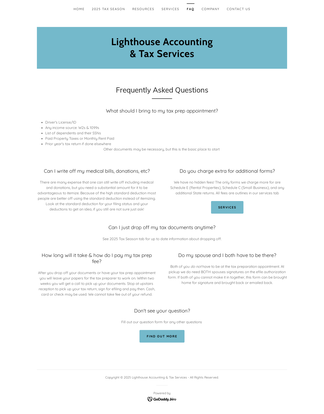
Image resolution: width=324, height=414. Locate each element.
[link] (162, 55)
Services (227, 207)
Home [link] (79, 9)
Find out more (162, 336)
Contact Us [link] (238, 9)
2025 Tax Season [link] (108, 9)
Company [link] (211, 9)
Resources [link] (143, 9)
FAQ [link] (190, 9)
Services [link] (170, 9)
